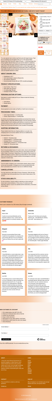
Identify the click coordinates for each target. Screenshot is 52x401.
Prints (14, 3)
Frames (5, 3)
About (25, 3)
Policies (30, 373)
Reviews (31, 3)
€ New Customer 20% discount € (39, 1)
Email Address (5, 327)
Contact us (3, 386)
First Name (4, 333)
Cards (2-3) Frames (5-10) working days (12, 1)
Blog (20, 3)
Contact (36, 3)
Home (2, 7)
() (50, 4)
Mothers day (12, 7)
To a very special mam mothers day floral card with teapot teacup (31, 7)
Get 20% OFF (49, 52)
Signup (29, 386)
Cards (9, 3)
